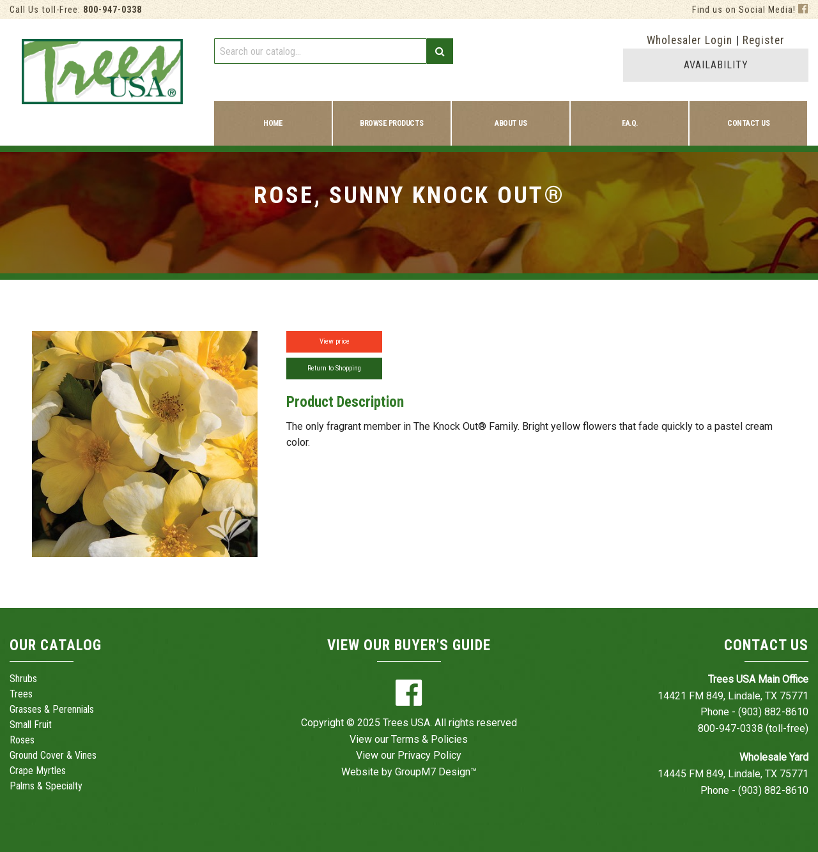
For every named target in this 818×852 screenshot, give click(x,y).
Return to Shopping (334, 368)
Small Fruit (31, 725)
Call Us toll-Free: (76, 9)
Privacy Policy (429, 755)
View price (335, 341)
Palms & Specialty (46, 786)
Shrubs (23, 679)
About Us (511, 123)
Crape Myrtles (38, 771)
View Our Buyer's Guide (409, 645)
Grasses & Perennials (52, 709)
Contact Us (748, 123)
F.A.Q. (630, 123)
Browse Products (392, 123)
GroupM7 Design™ (436, 772)
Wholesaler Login (689, 40)
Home (272, 123)
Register (764, 40)
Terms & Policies (429, 739)
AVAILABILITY (716, 65)
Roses (22, 740)
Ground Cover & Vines (53, 755)
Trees (21, 694)
